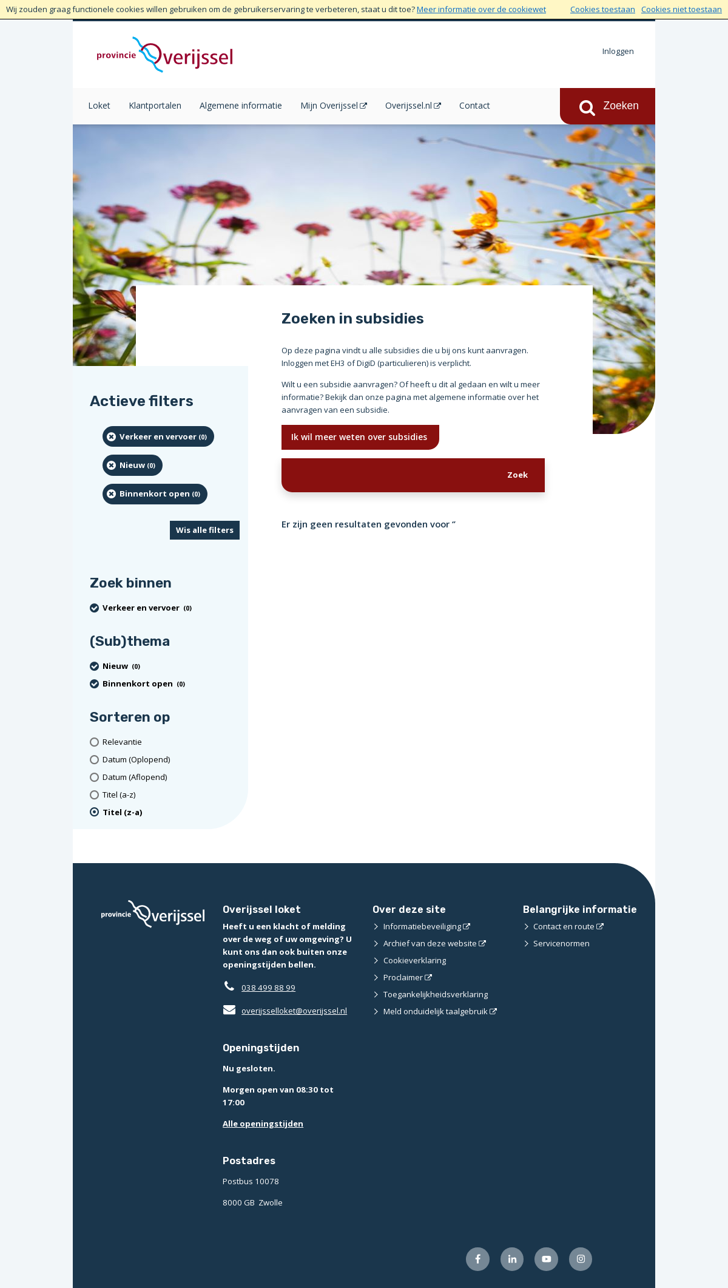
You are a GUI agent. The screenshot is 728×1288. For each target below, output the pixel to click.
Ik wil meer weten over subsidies (360, 436)
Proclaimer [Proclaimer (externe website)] (403, 977)
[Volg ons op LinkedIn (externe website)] (512, 1259)
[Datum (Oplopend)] (171, 759)
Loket (99, 105)
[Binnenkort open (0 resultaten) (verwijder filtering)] (155, 494)
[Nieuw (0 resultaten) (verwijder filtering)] (133, 465)
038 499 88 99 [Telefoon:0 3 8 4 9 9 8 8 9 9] (268, 987)
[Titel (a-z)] (171, 795)
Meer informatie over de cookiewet (481, 9)
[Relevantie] (171, 742)
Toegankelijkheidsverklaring (435, 994)
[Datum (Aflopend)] (171, 777)
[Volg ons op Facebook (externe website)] (478, 1259)
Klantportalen (155, 105)
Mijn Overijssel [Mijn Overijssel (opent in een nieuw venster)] (329, 105)
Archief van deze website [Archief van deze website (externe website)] (430, 943)
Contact (474, 105)
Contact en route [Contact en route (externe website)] (564, 926)
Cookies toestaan (602, 9)
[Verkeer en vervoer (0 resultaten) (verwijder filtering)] (158, 436)
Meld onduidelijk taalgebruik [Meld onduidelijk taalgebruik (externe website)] (435, 1011)
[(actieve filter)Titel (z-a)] (171, 812)
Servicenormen (561, 943)
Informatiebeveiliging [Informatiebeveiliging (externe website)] (422, 926)
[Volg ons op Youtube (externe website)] (546, 1259)
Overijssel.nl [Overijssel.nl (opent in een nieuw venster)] (408, 105)
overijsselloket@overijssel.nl (285, 1010)
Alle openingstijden (263, 1123)
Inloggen (618, 51)
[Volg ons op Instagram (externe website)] (581, 1259)
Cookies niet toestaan (681, 9)
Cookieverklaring (414, 960)
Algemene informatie (241, 105)
